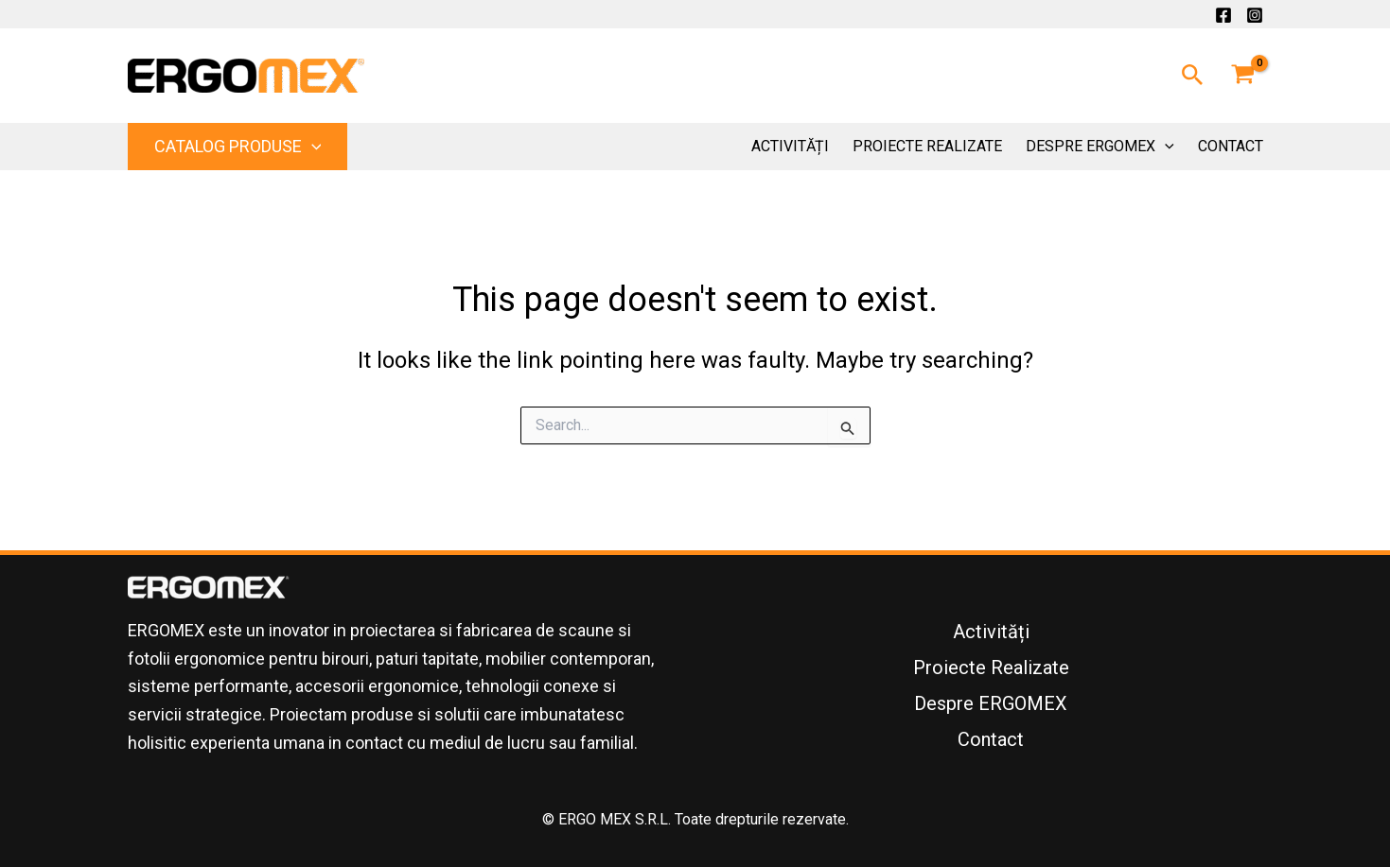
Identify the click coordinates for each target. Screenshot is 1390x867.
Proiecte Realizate (927, 146)
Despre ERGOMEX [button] (1100, 146)
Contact (1230, 146)
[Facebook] (1223, 15)
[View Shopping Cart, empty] (1243, 75)
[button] (1193, 76)
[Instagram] (1254, 15)
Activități (790, 146)
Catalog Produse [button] (238, 146)
